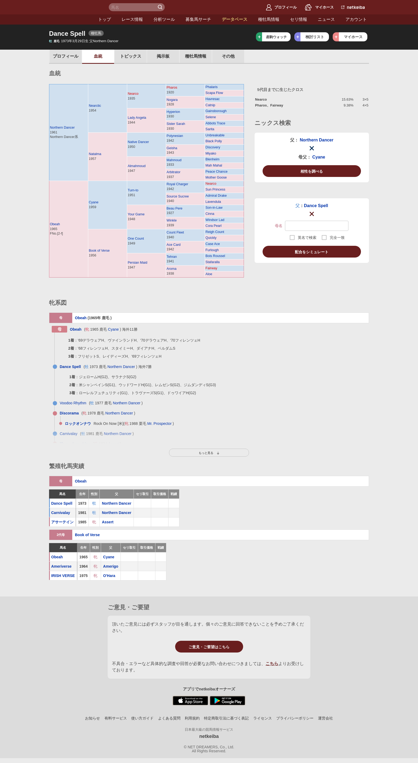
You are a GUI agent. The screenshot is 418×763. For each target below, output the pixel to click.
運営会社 (325, 718)
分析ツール (120, 19)
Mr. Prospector (159, 423)
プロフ (65, 56)
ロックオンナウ (78, 423)
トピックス (130, 56)
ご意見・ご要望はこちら (209, 647)
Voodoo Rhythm (73, 403)
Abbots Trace (215, 123)
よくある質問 (169, 718)
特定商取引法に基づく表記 (226, 718)
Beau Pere (175, 208)
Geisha (172, 148)
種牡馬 (195, 56)
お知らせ (92, 718)
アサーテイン (62, 522)
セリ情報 (254, 19)
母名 (278, 226)
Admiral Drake (216, 195)
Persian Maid (137, 262)
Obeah (55, 224)
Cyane (93, 202)
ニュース (282, 19)
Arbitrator (173, 172)
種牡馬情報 (225, 19)
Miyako (211, 153)
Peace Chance (217, 171)
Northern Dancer (62, 127)
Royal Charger (177, 184)
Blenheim (213, 159)
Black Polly (214, 141)
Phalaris (212, 87)
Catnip (210, 105)
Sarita (210, 129)
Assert (108, 522)
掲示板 (163, 56)
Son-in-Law (214, 207)
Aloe (209, 274)
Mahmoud (174, 160)
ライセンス (262, 718)
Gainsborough (216, 111)
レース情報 (88, 19)
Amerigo (110, 566)
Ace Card (174, 245)
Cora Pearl (214, 226)
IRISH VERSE (63, 576)
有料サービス (115, 718)
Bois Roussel (215, 256)
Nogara (172, 100)
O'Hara (109, 576)
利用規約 (192, 718)
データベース (191, 19)
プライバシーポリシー (295, 718)
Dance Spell (316, 205)
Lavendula (213, 202)
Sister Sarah (176, 124)
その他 (228, 56)
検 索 (161, 7)
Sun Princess (215, 189)
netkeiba (209, 736)
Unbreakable (215, 135)
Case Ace (213, 244)
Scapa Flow (214, 93)
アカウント (312, 19)
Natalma (95, 154)
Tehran (172, 257)
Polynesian (175, 136)
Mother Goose (216, 177)
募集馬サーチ (154, 19)
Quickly (211, 238)
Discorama (69, 413)
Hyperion (173, 112)
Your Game (136, 214)
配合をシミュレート (311, 252)
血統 (98, 56)
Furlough (212, 250)
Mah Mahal (214, 165)
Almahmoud (137, 166)
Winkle (172, 220)
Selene (211, 117)
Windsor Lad (215, 220)
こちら (272, 663)
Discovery (213, 147)
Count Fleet (175, 232)
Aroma (171, 269)
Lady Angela (137, 118)
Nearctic (95, 106)
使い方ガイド (142, 718)
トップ (60, 19)
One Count (136, 238)
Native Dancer (138, 142)
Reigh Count (215, 232)
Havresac (213, 99)
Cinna (210, 214)
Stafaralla (213, 262)
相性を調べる (311, 171)
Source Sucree (178, 196)
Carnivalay (68, 434)
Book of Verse (99, 250)
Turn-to (133, 190)
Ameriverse (61, 566)
